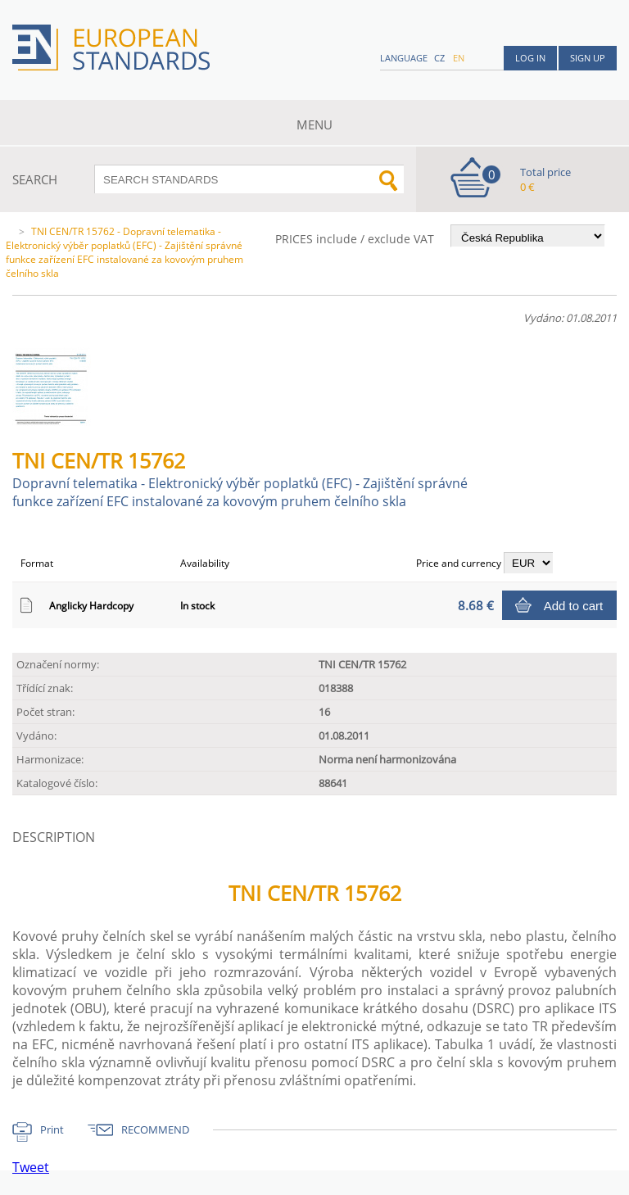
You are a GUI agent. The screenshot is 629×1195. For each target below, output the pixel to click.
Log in (530, 58)
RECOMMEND (155, 1129)
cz (439, 58)
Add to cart (574, 606)
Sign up (587, 58)
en (458, 58)
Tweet (30, 1167)
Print (52, 1129)
